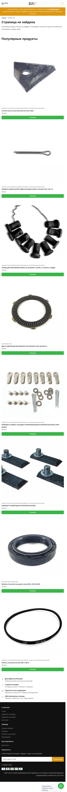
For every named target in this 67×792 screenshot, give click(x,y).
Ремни (31, 660)
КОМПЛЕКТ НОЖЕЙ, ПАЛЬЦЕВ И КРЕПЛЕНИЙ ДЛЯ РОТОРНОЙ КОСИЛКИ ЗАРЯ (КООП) (30, 426)
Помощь (5, 731)
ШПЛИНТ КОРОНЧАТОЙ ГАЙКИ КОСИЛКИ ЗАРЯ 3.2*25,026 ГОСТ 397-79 (27, 189)
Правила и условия (9, 717)
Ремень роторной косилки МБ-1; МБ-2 (15, 663)
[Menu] (5, 3)
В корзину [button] (33, 117)
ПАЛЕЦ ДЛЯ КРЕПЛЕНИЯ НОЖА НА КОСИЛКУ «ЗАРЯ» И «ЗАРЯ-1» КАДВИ (28, 268)
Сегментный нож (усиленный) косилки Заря (18, 111)
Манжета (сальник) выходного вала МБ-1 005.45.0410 (21, 584)
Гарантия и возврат (9, 714)
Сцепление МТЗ (7, 343)
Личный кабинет (7, 728)
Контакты (5, 720)
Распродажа (6, 737)
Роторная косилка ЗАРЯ (36, 108)
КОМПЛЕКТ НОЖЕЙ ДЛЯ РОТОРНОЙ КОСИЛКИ (19, 505)
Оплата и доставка (8, 734)
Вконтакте (5, 745)
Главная (4, 18)
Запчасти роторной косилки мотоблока (15, 108)
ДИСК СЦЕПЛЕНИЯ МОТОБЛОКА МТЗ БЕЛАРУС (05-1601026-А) (24, 346)
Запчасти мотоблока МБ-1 (10, 581)
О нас (4, 711)
